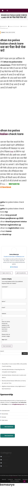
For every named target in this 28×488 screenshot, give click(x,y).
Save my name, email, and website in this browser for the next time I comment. (6, 326)
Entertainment (4, 28)
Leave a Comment (14, 26)
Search (2, 351)
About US (4, 479)
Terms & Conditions (14, 481)
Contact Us (10, 479)
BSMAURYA (4, 26)
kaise (4, 134)
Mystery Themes (14, 477)
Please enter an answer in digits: (6, 335)
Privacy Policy (18, 479)
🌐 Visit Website (14, 267)
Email (3, 307)
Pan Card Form (7, 427)
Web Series (5, 420)
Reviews (4, 417)
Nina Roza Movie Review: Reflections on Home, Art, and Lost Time (14, 382)
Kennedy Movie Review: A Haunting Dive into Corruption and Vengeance (13, 371)
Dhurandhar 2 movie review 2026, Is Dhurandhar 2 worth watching (14, 365)
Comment (5, 287)
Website (4, 313)
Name (4, 301)
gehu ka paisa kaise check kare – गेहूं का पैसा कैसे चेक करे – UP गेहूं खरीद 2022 (22, 273)
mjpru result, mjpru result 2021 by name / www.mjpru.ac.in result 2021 (7, 273)
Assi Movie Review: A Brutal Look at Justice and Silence (14, 376)
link (11, 151)
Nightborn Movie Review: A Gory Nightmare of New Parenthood (13, 388)
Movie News (5, 414)
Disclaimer (25, 479)
